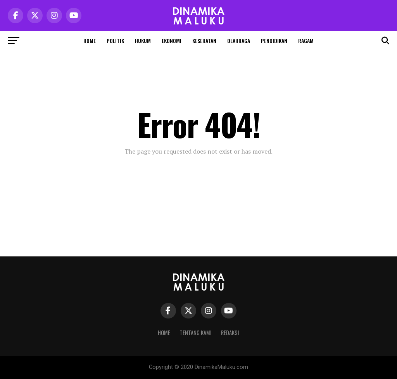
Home (89, 40)
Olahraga (238, 40)
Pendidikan (274, 40)
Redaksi (230, 333)
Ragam (306, 40)
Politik (115, 40)
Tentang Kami (196, 333)
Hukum (143, 40)
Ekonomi (171, 40)
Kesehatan (204, 40)
